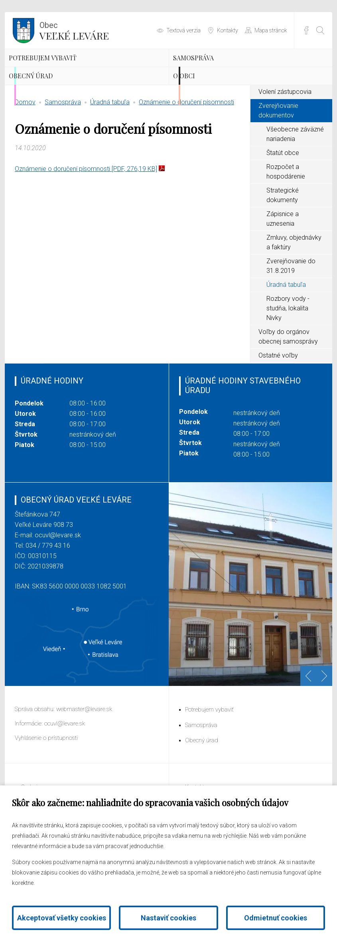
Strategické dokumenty (282, 243)
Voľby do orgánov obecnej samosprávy (288, 384)
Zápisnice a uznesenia (282, 266)
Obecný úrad (54, 111)
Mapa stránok (270, 30)
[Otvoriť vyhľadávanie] (320, 30)
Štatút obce (282, 201)
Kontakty (227, 30)
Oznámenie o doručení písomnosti (186, 150)
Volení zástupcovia (284, 139)
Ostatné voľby (278, 403)
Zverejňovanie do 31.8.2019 (290, 313)
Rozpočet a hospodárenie (285, 219)
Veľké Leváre (74, 30)
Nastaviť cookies (168, 918)
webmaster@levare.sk (84, 757)
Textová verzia (183, 30)
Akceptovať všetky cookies (61, 918)
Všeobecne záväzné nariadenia (295, 182)
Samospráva (216, 70)
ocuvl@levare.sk (58, 583)
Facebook (306, 30)
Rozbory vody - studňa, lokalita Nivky (287, 356)
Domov (25, 150)
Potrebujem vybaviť (71, 70)
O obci (201, 111)
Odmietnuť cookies (275, 918)
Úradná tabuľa (110, 150)
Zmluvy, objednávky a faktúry (293, 290)
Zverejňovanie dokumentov (278, 158)
